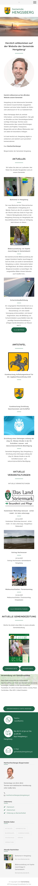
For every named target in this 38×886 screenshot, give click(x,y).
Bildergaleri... (10, 833)
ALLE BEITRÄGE (19, 330)
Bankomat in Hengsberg (19, 199)
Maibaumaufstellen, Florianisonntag (19, 589)
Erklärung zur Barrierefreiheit (16, 813)
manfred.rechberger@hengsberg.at (17, 795)
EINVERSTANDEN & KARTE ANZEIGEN (19, 708)
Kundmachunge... (24, 833)
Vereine (20, 837)
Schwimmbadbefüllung (19, 300)
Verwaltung (9, 842)
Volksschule (9, 837)
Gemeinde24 (25, 882)
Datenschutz (11, 810)
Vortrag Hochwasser (19, 552)
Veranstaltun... (21, 828)
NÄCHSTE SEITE (27, 668)
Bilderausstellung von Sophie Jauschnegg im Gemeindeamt (24, 867)
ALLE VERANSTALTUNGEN (19, 609)
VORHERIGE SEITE (11, 668)
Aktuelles (8, 828)
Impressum (10, 807)
